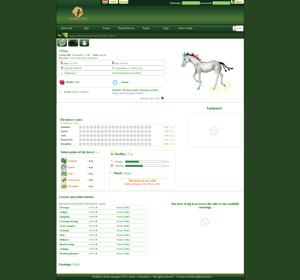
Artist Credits (185, 28)
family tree (136, 68)
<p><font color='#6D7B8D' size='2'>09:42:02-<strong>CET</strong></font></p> (238, 28)
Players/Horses (126, 28)
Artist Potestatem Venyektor (84, 58)
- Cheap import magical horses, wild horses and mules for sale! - (83, 35)
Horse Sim (66, 28)
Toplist (146, 28)
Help (166, 28)
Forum (106, 28)
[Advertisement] (124, 109)
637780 (73, 63)
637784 (124, 63)
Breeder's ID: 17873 (150, 98)
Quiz (86, 28)
